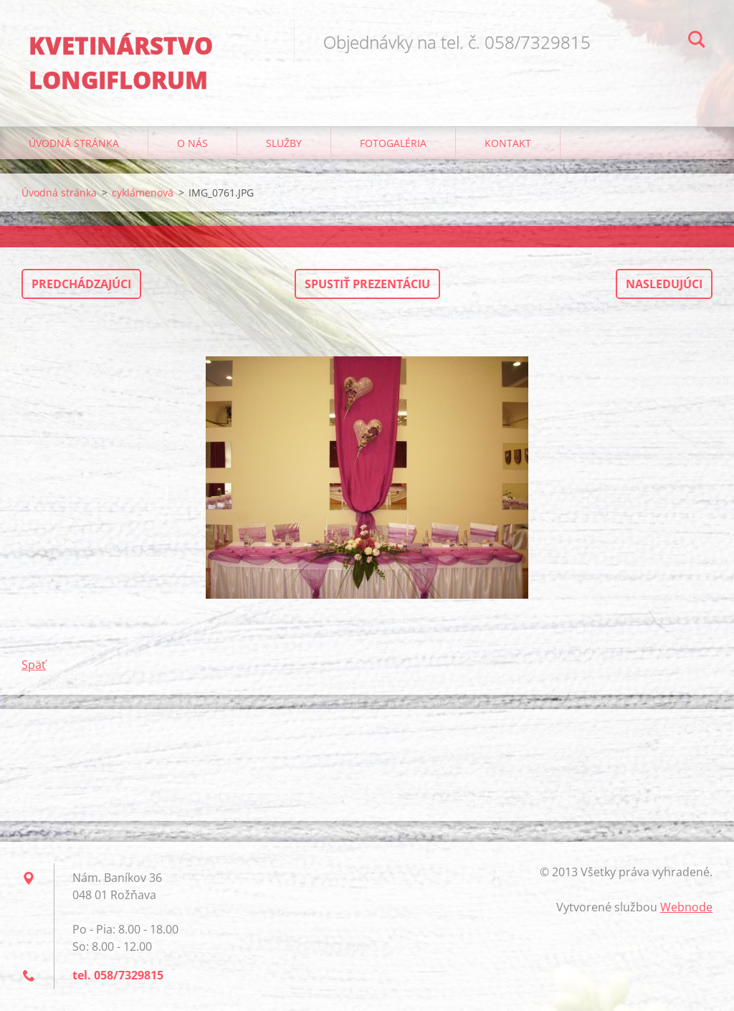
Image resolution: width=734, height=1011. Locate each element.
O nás (192, 143)
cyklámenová (142, 192)
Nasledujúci (664, 284)
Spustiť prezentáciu (367, 284)
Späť (34, 665)
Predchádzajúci (81, 284)
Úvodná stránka (74, 143)
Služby (284, 143)
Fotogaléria (393, 143)
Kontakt (508, 143)
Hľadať (696, 41)
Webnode (686, 907)
